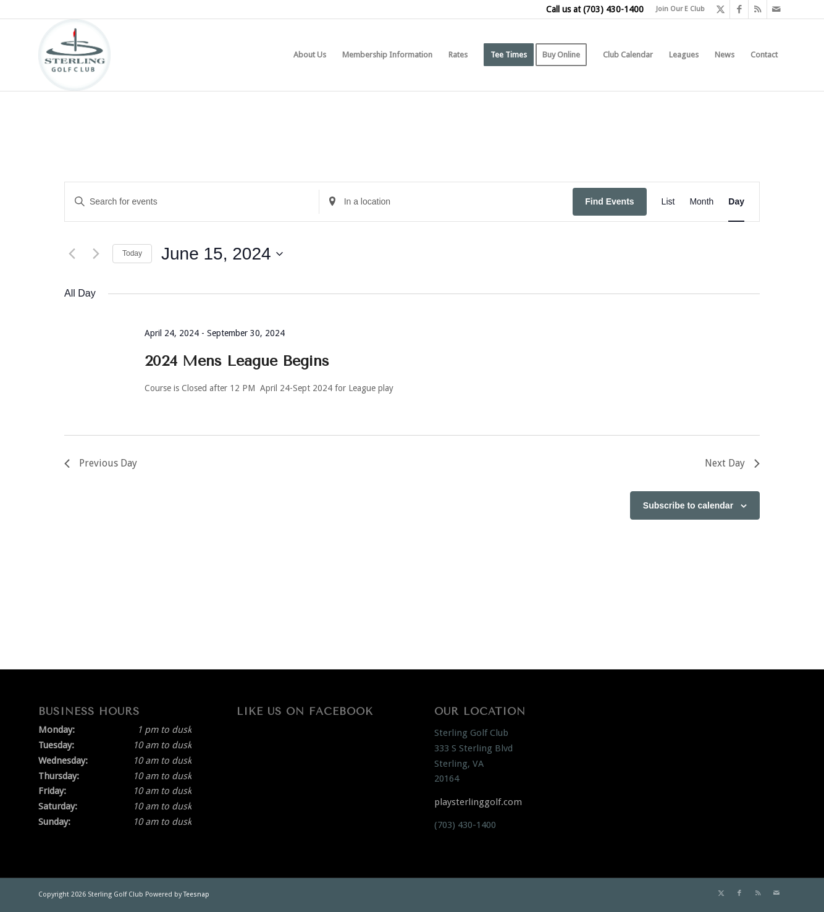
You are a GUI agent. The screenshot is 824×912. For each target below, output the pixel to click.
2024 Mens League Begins (237, 360)
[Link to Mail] (776, 9)
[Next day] (95, 254)
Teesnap (196, 894)
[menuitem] (677, 9)
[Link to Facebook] (739, 9)
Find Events (609, 201)
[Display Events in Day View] (736, 201)
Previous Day (100, 463)
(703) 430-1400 (613, 9)
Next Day (732, 463)
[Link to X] (720, 9)
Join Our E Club (680, 9)
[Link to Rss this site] (758, 9)
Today (132, 253)
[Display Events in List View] (668, 201)
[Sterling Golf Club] (74, 55)
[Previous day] (71, 254)
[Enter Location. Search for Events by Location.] (446, 201)
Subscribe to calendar (688, 505)
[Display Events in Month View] (701, 201)
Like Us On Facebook (305, 711)
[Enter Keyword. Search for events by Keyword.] (192, 201)
